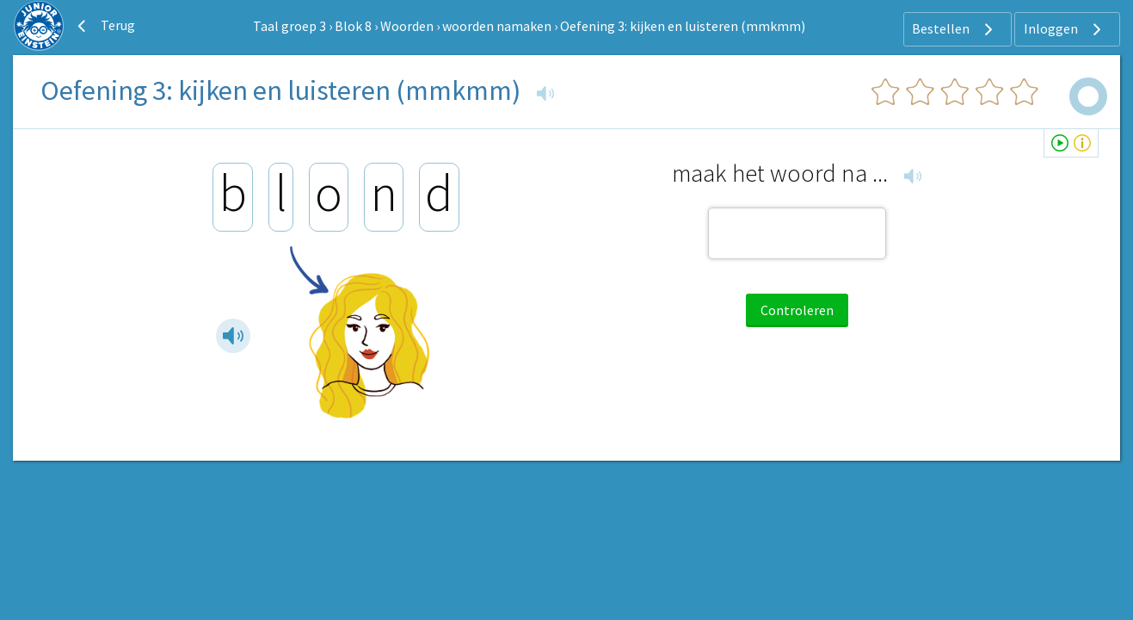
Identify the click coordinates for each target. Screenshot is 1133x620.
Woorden (407, 25)
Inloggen (1064, 29)
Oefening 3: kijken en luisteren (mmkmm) (682, 25)
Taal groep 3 (289, 25)
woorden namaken (496, 25)
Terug (104, 25)
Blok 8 (353, 25)
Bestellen (954, 29)
